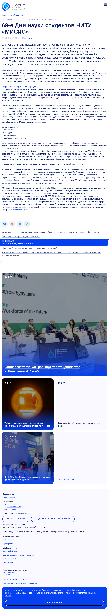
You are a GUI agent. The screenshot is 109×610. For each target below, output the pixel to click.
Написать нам (15, 518)
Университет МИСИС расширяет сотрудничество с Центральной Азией (42, 369)
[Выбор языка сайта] (94, 4)
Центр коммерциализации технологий (18, 555)
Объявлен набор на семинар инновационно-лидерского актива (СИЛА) (29, 248)
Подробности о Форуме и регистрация (19, 87)
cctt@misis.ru (8, 563)
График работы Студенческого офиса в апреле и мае (79, 424)
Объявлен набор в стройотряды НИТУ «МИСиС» (21, 237)
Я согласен (54, 603)
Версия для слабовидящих (12, 15)
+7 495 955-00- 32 (9, 504)
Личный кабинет (100, 4)
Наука (30, 38)
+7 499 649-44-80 (9, 539)
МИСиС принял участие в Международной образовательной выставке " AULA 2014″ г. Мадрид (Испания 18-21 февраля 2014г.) (51, 232)
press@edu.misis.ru (10, 497)
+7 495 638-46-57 (9, 558)
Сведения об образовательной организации (20, 583)
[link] (5, 224)
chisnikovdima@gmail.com (21, 210)
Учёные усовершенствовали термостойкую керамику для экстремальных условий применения (27, 424)
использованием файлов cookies (20, 593)
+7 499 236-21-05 (14, 507)
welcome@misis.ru (10, 551)
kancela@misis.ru (9, 509)
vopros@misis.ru (9, 544)
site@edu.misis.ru (9, 572)
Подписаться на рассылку (53, 518)
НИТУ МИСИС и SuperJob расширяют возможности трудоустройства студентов (27, 478)
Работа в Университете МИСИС (15, 579)
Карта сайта (7, 575)
